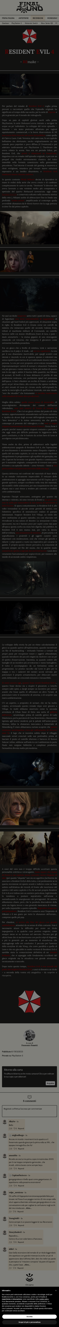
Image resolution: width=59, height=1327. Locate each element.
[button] (56, 1290)
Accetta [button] (30, 1317)
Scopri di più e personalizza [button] (29, 1322)
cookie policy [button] (44, 1299)
